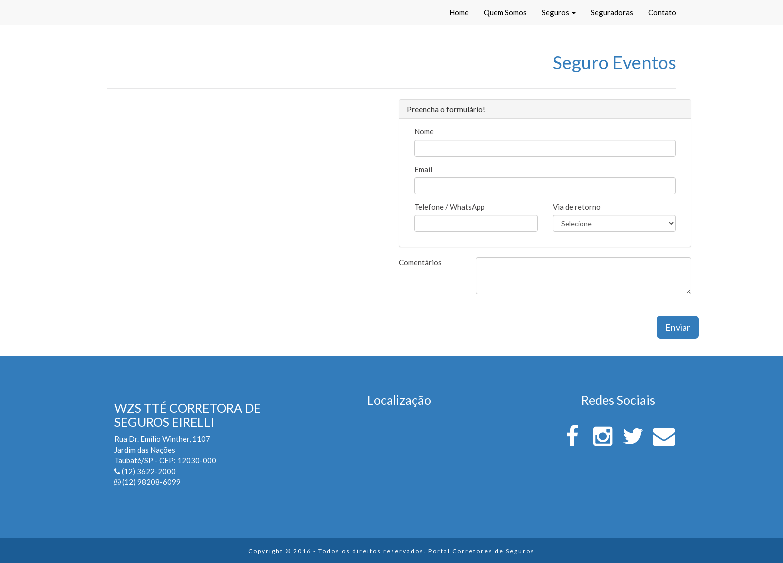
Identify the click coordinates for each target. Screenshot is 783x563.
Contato (662, 12)
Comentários (420, 262)
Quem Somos (505, 12)
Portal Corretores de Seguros (481, 551)
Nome (424, 131)
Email (423, 169)
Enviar (677, 327)
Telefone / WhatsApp (449, 207)
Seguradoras (612, 12)
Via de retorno (577, 207)
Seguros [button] (559, 12)
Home (459, 12)
